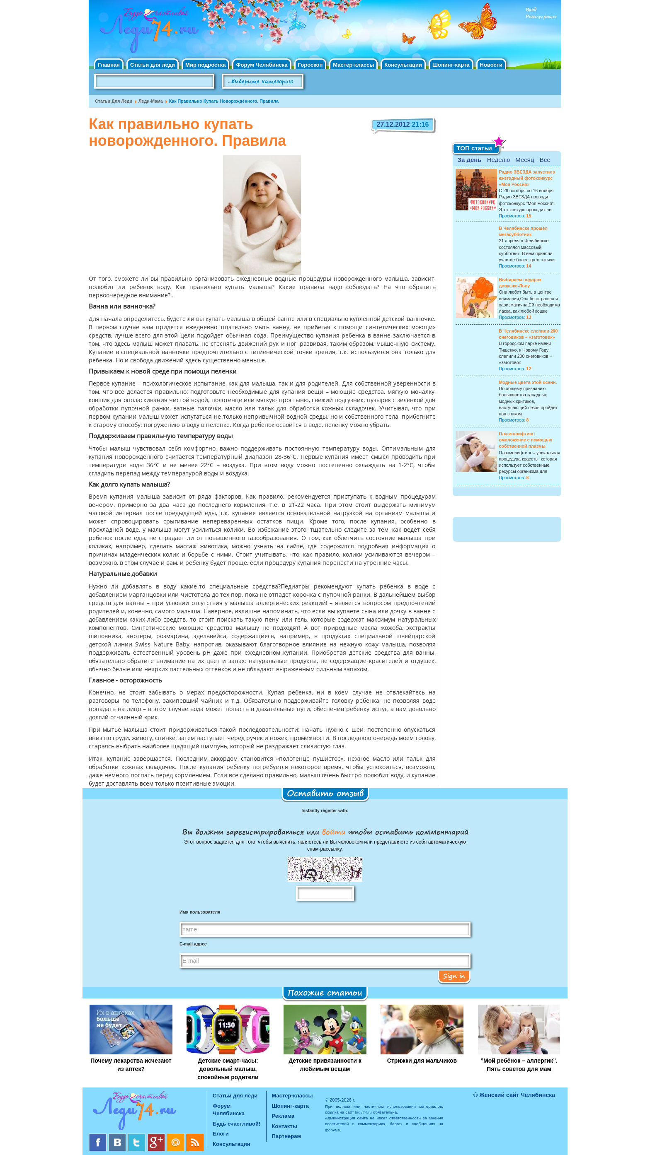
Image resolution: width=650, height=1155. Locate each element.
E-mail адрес (193, 943)
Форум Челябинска (261, 65)
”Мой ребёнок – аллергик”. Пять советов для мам (519, 1064)
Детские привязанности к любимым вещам (325, 1064)
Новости (491, 65)
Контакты (284, 1126)
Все (545, 159)
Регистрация (541, 16)
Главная (109, 65)
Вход (531, 9)
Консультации (403, 65)
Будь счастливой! (236, 1124)
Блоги (221, 1134)
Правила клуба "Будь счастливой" (530, 84)
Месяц (524, 159)
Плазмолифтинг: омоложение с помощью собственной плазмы (526, 439)
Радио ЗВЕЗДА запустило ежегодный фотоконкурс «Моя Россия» (527, 178)
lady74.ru (363, 1112)
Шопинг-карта (451, 65)
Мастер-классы (353, 65)
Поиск (326, 81)
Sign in (454, 975)
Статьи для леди (152, 65)
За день (470, 159)
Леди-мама (150, 101)
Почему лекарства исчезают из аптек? (130, 1064)
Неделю (498, 159)
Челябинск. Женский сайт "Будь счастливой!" (147, 32)
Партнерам (286, 1136)
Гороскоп (310, 65)
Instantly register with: (324, 810)
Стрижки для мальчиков (422, 1060)
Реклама (283, 1116)
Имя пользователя (199, 911)
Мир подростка (205, 65)
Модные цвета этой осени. (528, 382)
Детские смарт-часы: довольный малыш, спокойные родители (227, 1068)
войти (333, 831)
